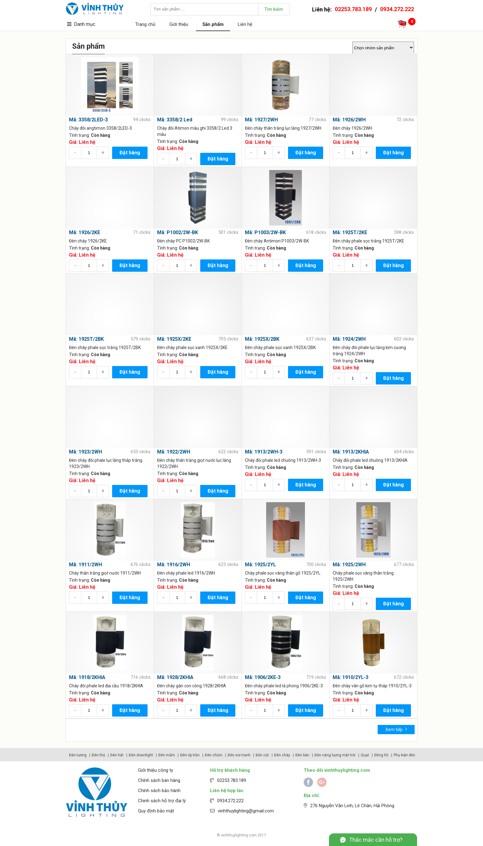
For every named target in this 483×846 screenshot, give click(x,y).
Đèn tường (78, 755)
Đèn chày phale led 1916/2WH (186, 573)
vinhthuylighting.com (239, 835)
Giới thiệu (178, 24)
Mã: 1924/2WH (349, 339)
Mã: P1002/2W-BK (177, 232)
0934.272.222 (397, 9)
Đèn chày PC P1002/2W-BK (183, 240)
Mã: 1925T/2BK (86, 339)
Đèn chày (282, 755)
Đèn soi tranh (239, 755)
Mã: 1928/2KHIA (175, 677)
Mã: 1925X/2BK (262, 339)
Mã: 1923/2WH (85, 452)
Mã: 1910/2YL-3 (350, 677)
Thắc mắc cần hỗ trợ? (376, 839)
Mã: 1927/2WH (261, 120)
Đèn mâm (166, 755)
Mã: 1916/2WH (173, 564)
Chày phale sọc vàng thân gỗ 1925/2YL (282, 573)
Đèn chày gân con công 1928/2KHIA (191, 685)
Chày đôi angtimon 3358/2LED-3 (100, 128)
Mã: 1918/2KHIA (87, 677)
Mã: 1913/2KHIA (351, 452)
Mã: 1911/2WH (85, 564)
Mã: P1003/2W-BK (265, 232)
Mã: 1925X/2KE (174, 339)
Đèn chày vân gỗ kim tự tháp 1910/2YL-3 (372, 685)
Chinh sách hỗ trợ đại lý (162, 800)
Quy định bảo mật (156, 811)
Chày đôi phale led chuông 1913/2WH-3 (283, 460)
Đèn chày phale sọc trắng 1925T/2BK (105, 347)
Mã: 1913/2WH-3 (263, 452)
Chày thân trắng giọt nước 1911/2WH (105, 573)
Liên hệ (245, 24)
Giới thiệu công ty (155, 770)
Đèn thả (98, 755)
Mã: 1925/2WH (349, 564)
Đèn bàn (302, 755)
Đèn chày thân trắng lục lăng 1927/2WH (283, 128)
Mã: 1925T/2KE (350, 232)
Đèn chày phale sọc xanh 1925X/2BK (280, 347)
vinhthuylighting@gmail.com (246, 811)
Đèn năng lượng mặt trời (335, 755)
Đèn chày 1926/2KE (88, 240)
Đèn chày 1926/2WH (352, 128)
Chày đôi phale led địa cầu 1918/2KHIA (106, 685)
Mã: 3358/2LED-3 (88, 120)
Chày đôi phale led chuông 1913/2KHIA (370, 460)
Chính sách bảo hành (159, 790)
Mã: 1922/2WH (173, 452)
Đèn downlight (141, 755)
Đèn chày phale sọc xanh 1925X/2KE (192, 347)
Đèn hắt (117, 755)
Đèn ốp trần (190, 755)
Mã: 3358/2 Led (174, 120)
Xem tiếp (396, 729)
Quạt (365, 755)
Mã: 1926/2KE (84, 232)
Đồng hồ (381, 755)
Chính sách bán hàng (159, 780)
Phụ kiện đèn (404, 755)
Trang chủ (145, 24)
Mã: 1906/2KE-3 (263, 677)
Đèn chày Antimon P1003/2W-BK (277, 240)
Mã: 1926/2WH (349, 120)
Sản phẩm (213, 24)
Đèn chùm (213, 755)
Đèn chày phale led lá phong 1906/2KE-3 (284, 685)
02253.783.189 (353, 9)
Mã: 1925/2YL (260, 564)
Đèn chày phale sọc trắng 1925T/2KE (368, 240)
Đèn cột (262, 755)
